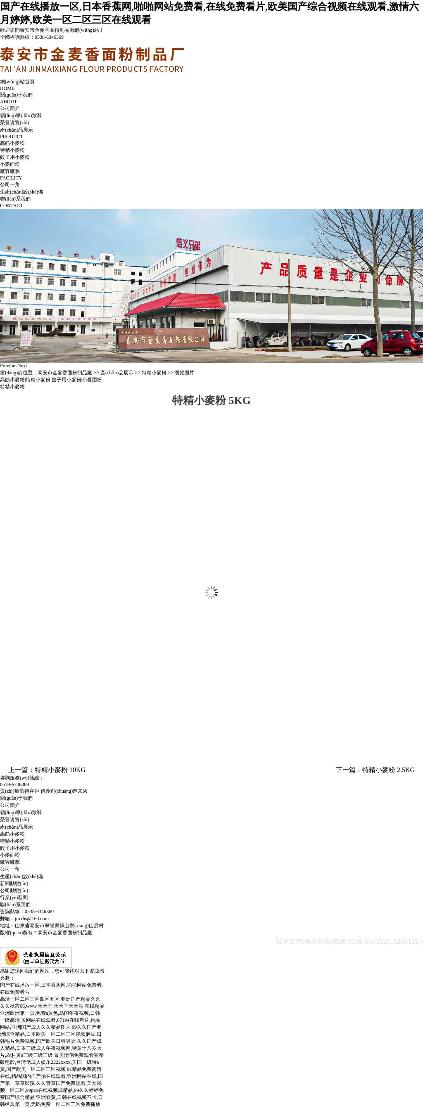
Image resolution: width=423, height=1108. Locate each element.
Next (22, 366)
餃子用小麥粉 (15, 157)
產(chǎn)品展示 (116, 373)
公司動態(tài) (14, 890)
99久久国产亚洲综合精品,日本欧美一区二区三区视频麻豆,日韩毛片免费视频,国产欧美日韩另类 (51, 1034)
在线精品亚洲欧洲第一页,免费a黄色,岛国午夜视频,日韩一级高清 (52, 1013)
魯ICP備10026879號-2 (116, 933)
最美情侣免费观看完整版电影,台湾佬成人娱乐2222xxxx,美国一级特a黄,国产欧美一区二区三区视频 (52, 1062)
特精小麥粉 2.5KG (388, 769)
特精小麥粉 (12, 150)
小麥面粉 (10, 164)
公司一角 (10, 184)
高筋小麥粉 (12, 143)
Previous (8, 366)
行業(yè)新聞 (14, 897)
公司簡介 (10, 108)
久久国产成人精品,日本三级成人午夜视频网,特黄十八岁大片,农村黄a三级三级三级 (51, 1048)
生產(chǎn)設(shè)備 (21, 192)
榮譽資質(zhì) (14, 122)
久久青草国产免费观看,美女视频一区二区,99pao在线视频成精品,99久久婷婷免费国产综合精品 (52, 1090)
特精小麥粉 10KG (60, 769)
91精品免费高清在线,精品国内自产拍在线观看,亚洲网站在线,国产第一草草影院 (51, 1076)
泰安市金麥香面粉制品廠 (65, 373)
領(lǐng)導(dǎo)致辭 (21, 115)
